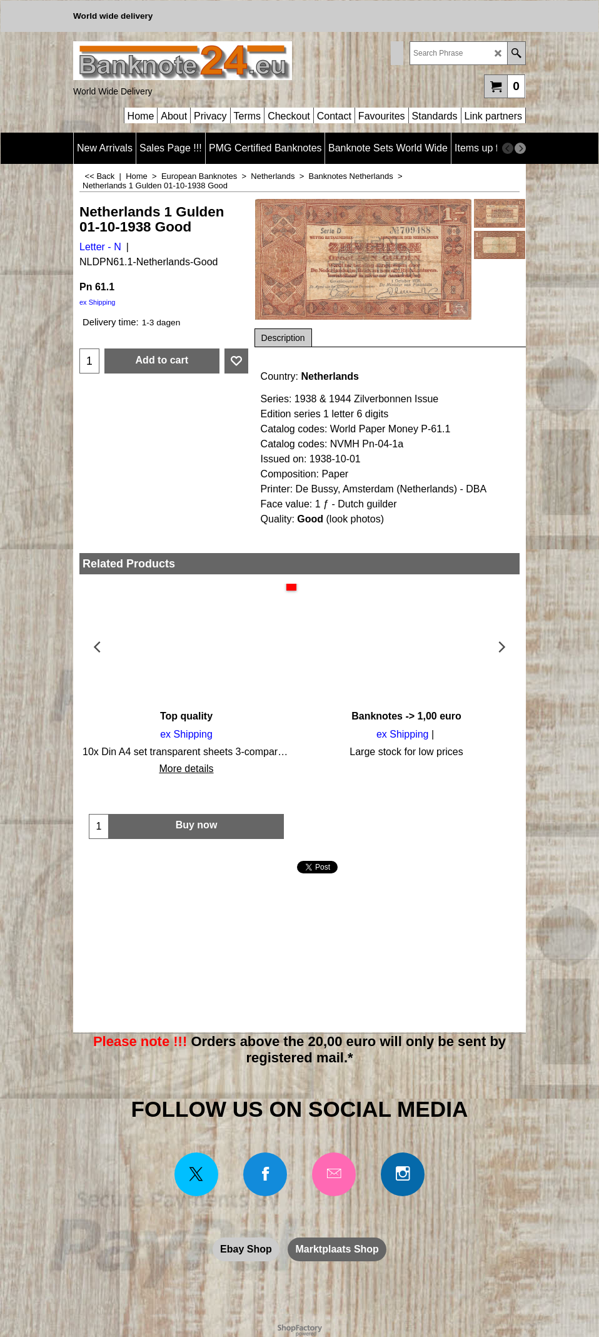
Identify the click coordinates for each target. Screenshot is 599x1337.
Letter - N (100, 246)
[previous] (507, 148)
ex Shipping (97, 302)
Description (283, 338)
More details (186, 768)
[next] (520, 148)
